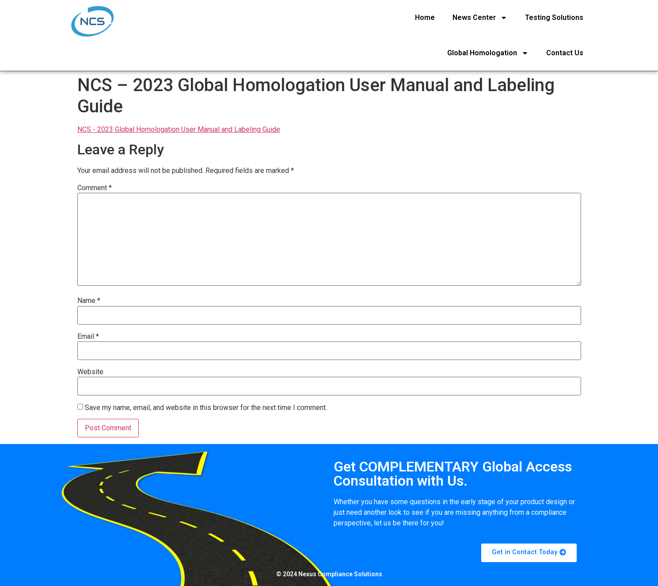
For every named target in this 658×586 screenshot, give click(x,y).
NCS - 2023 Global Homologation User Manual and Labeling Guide (178, 129)
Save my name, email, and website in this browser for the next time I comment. (206, 407)
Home (425, 17)
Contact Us (564, 53)
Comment (94, 188)
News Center (480, 18)
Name (88, 300)
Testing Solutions (554, 17)
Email (88, 336)
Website (90, 371)
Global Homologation (488, 53)
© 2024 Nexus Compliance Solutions (329, 574)
